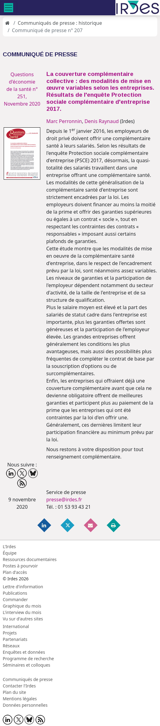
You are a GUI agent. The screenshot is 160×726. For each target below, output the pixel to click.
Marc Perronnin (64, 121)
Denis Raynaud (102, 121)
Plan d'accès (15, 572)
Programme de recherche (28, 658)
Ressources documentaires (29, 559)
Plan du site (14, 692)
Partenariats (15, 639)
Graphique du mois (22, 606)
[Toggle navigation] (8, 8)
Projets (10, 633)
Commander (15, 599)
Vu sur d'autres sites (23, 619)
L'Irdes (9, 546)
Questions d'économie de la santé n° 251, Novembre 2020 (22, 89)
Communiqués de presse (28, 679)
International (16, 626)
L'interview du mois (22, 612)
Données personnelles (25, 705)
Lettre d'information (23, 586)
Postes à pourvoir (20, 566)
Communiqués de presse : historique (60, 23)
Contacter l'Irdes (19, 686)
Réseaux (11, 646)
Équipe (9, 553)
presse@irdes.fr (64, 499)
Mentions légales (20, 699)
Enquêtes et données (24, 652)
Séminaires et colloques (26, 665)
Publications (15, 593)
